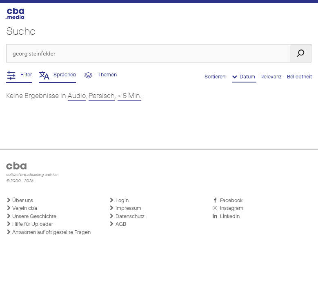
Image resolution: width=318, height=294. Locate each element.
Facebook (227, 200)
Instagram (228, 208)
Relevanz (271, 77)
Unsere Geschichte (31, 216)
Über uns (19, 200)
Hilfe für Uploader (29, 224)
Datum (244, 77)
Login (119, 200)
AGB (117, 224)
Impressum (125, 208)
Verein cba (21, 208)
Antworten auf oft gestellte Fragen (48, 232)
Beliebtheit (299, 77)
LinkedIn (226, 216)
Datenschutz (127, 216)
